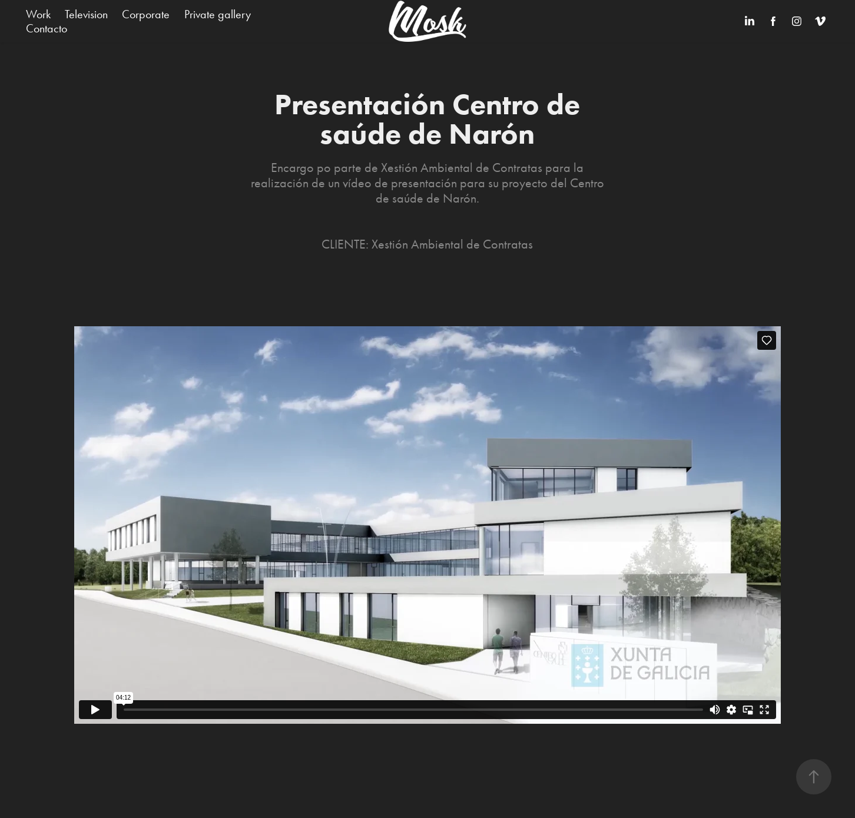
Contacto (46, 28)
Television (86, 14)
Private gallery (217, 14)
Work (38, 14)
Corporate (146, 14)
